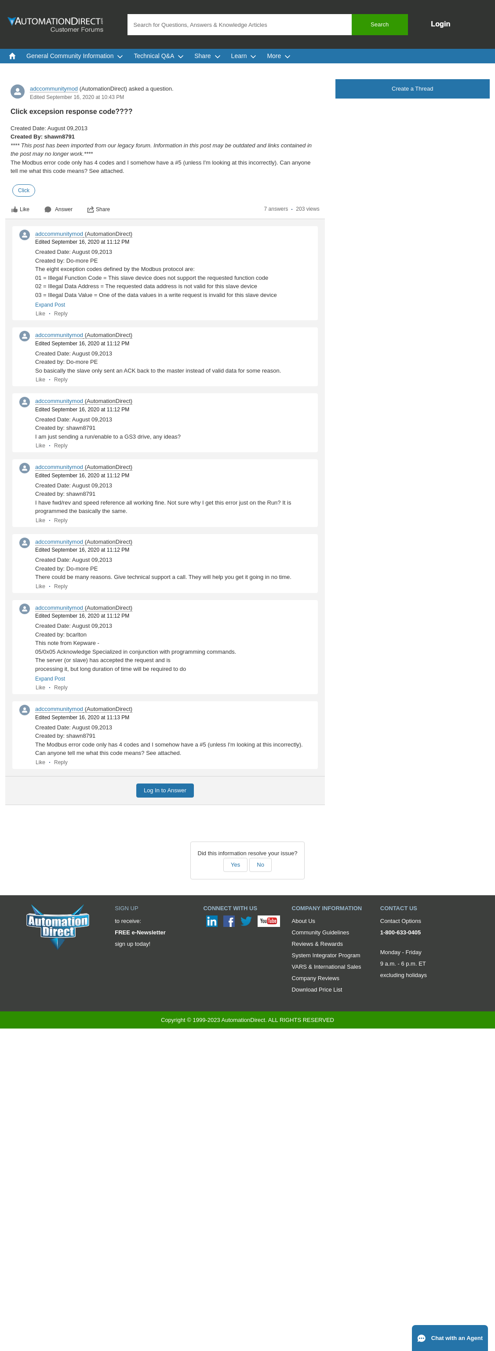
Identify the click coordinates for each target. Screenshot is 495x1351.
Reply (61, 314)
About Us (303, 921)
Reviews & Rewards (317, 944)
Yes (235, 864)
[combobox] (267, 24)
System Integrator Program (326, 955)
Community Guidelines (320, 932)
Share (98, 209)
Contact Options (400, 921)
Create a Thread (412, 88)
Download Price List (317, 989)
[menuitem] (12, 56)
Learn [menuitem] (244, 55)
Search (380, 24)
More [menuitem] (279, 55)
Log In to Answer (165, 790)
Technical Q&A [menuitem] (159, 55)
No (260, 864)
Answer (58, 209)
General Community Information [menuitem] (74, 55)
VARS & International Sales (326, 966)
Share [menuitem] (207, 55)
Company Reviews (315, 978)
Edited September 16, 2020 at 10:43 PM (77, 97)
